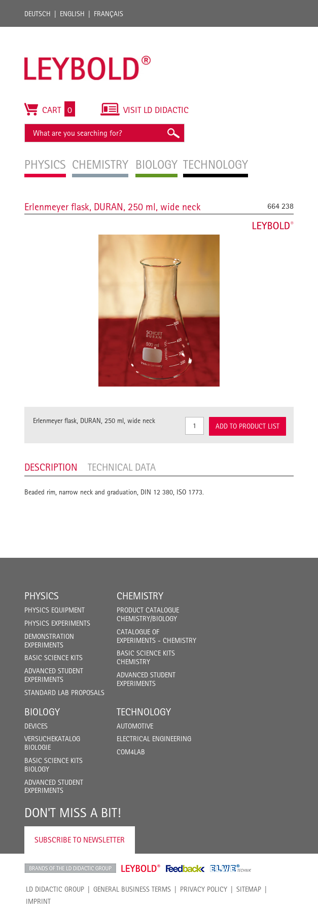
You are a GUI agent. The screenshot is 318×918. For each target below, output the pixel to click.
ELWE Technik (231, 868)
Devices (36, 726)
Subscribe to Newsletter (79, 840)
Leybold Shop (141, 868)
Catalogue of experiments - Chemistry (156, 636)
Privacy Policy (203, 889)
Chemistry (140, 596)
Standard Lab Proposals (64, 692)
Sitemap (248, 889)
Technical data (122, 467)
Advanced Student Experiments (53, 675)
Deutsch (37, 14)
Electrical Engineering (154, 739)
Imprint (38, 901)
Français (108, 14)
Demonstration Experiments (49, 640)
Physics (41, 596)
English (72, 14)
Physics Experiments (57, 623)
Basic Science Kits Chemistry (146, 657)
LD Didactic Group (55, 889)
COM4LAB (131, 752)
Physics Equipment (54, 610)
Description (51, 467)
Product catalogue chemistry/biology (148, 614)
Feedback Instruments (185, 868)
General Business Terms (132, 889)
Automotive (135, 726)
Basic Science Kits (53, 658)
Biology (42, 712)
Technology (144, 712)
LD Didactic (70, 868)
